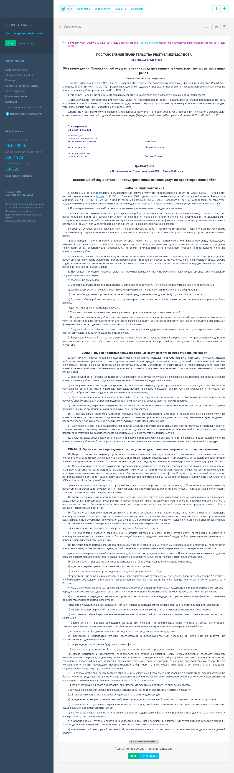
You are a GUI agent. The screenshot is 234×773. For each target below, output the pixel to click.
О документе (102, 8)
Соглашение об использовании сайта (24, 204)
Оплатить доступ (15, 91)
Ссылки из (137, 8)
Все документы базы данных (20, 221)
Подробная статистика (18, 175)
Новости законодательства (23, 114)
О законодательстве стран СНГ (23, 107)
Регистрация (26, 43)
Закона (98, 83)
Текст (66, 9)
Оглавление (83, 8)
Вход (11, 43)
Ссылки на (121, 8)
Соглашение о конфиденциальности (24, 207)
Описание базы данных (19, 75)
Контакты (11, 101)
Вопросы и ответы (16, 96)
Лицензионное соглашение (19, 211)
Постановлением (149, 42)
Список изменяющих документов (144, 78)
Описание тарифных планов (22, 85)
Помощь (10, 80)
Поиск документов (16, 69)
